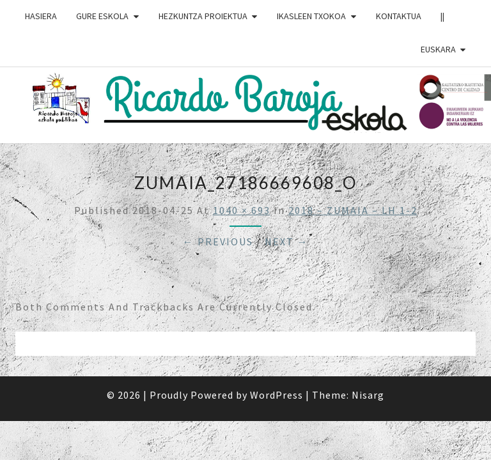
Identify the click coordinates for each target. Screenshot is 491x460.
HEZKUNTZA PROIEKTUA (203, 16)
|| (442, 16)
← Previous (218, 241)
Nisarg (368, 394)
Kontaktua (398, 16)
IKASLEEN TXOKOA (311, 16)
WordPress (276, 394)
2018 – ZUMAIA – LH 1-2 (352, 210)
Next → (287, 241)
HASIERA (41, 16)
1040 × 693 (241, 210)
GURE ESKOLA (102, 16)
